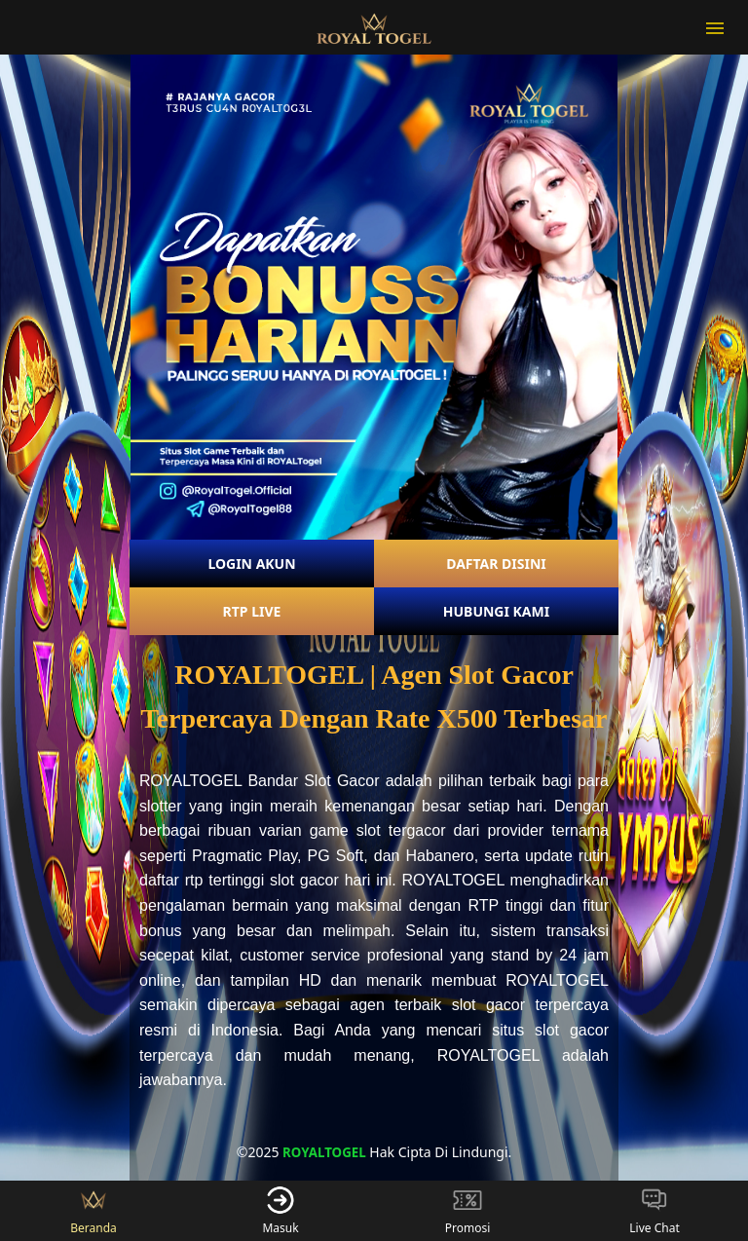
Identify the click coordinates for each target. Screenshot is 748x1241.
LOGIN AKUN (251, 563)
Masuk (280, 1210)
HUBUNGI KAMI (496, 611)
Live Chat (654, 1210)
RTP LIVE (252, 611)
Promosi (468, 1210)
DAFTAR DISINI (496, 563)
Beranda (93, 1210)
